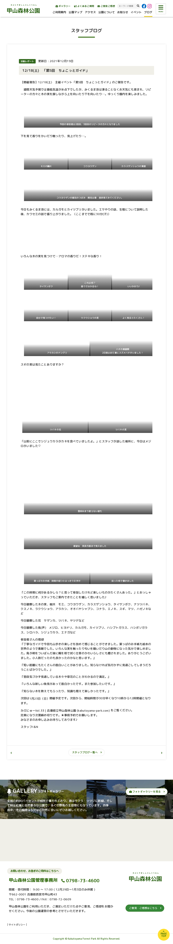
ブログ (148, 12)
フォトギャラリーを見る (145, 791)
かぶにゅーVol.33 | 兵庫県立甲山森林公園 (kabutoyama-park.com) (65, 710)
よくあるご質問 (84, 6)
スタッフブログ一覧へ (85, 752)
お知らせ (122, 12)
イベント (136, 12)
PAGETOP (164, 935)
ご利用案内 (59, 12)
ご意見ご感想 (106, 6)
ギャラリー (63, 6)
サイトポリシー (17, 924)
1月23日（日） (39, 698)
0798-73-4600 (83, 880)
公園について (106, 12)
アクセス (90, 12)
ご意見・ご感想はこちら (143, 908)
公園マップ (75, 12)
